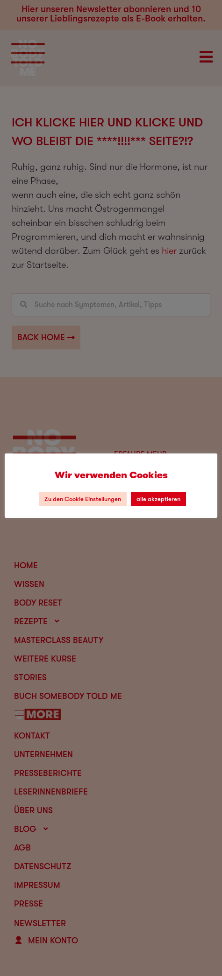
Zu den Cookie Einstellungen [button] (82, 498)
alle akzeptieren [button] (158, 498)
